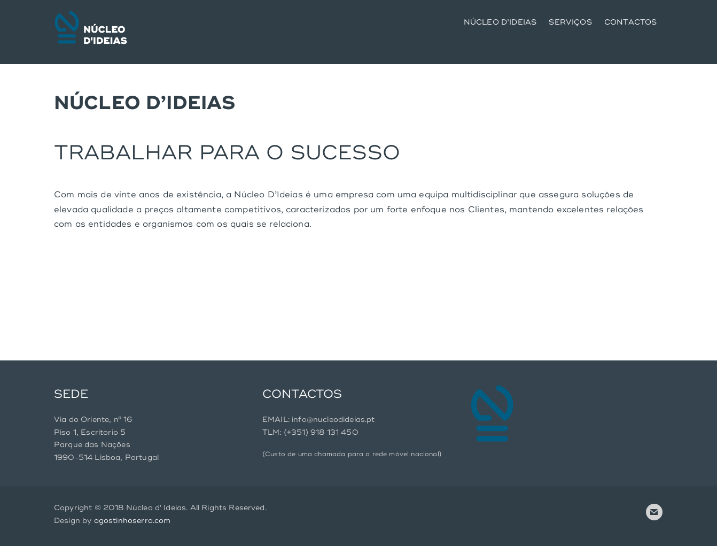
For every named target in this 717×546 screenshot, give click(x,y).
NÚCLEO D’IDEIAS (500, 22)
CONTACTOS (630, 22)
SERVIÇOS (570, 22)
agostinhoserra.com (132, 520)
